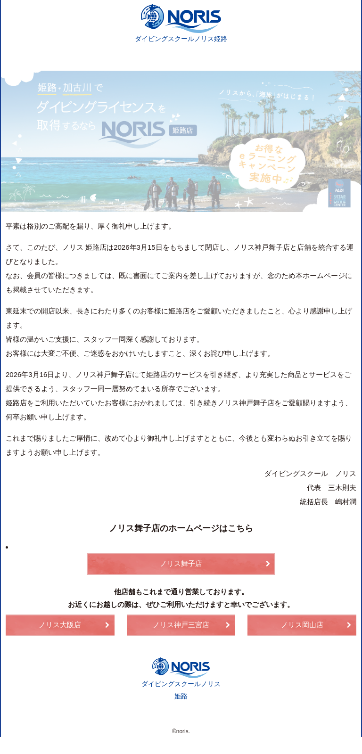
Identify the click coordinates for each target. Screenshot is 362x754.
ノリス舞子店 (181, 562)
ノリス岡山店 (302, 624)
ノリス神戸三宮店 (181, 624)
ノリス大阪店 (60, 624)
